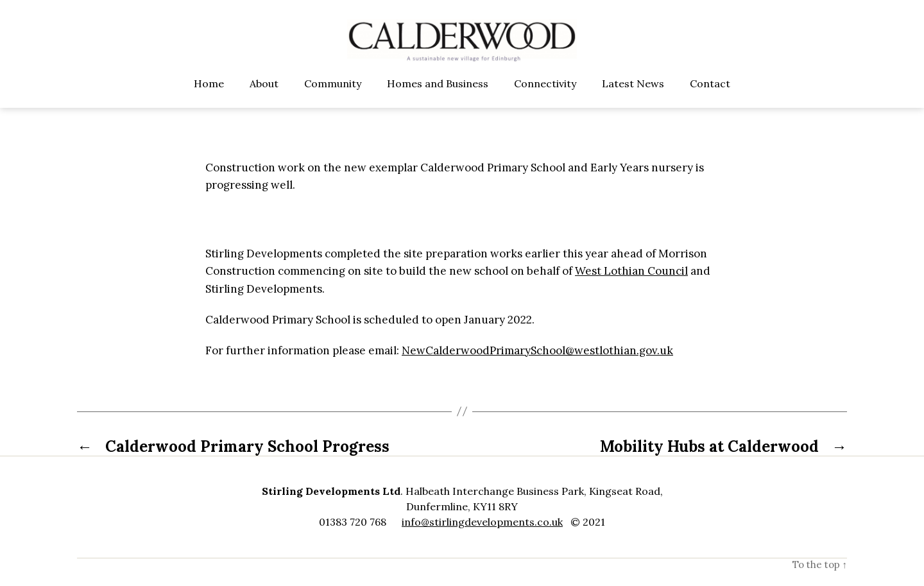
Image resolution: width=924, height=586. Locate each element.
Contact (710, 98)
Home (209, 98)
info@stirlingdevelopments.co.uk (482, 537)
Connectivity (545, 98)
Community (332, 98)
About (264, 98)
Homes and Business (437, 98)
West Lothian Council (631, 286)
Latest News (633, 98)
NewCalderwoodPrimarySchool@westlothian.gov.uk (537, 366)
